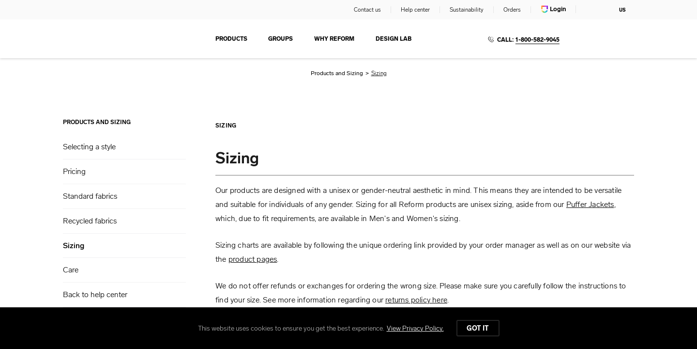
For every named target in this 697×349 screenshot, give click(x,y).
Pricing (74, 171)
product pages (252, 259)
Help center (415, 9)
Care (70, 269)
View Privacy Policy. (415, 328)
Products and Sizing (337, 73)
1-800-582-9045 (537, 39)
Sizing (73, 246)
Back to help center (95, 294)
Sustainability (467, 9)
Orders (512, 9)
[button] (124, 147)
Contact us (367, 9)
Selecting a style (89, 146)
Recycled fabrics (90, 220)
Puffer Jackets (590, 204)
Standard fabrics (90, 196)
